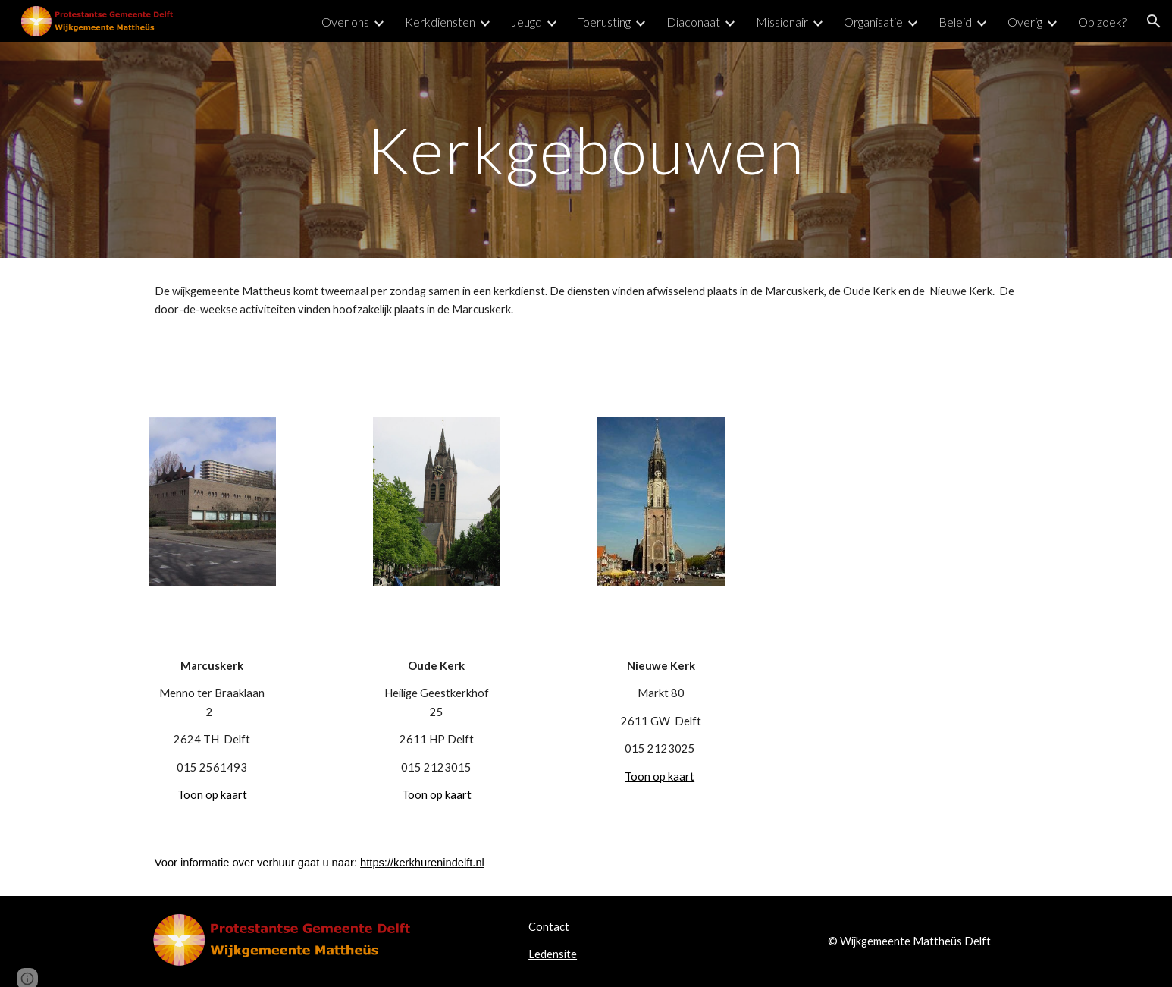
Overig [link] (1024, 21)
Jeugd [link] (526, 21)
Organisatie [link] (873, 21)
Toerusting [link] (604, 21)
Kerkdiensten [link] (440, 21)
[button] (1154, 21)
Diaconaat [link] (693, 21)
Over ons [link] (345, 21)
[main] (586, 150)
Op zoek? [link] (1102, 21)
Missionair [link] (782, 21)
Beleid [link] (955, 21)
